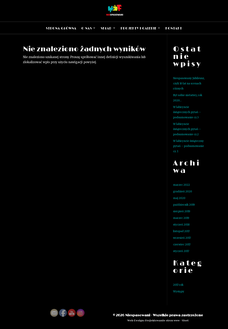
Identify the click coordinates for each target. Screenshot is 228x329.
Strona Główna (61, 28)
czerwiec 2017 (181, 244)
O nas (86, 28)
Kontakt (173, 28)
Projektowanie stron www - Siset (167, 320)
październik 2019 (184, 204)
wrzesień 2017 (182, 238)
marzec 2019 (181, 218)
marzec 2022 (181, 185)
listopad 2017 (181, 231)
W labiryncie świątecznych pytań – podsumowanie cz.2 (187, 129)
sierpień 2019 (181, 211)
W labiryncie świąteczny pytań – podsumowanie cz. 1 (188, 146)
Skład (106, 28)
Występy (178, 291)
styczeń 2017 (181, 251)
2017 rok (178, 285)
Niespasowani (137, 315)
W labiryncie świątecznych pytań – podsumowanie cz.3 (187, 112)
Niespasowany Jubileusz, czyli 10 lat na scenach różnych (189, 83)
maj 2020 (179, 198)
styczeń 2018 (181, 224)
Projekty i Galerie (139, 28)
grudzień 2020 (182, 191)
